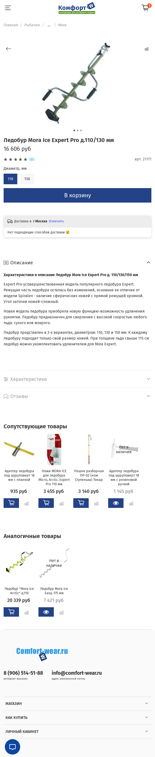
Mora (62, 25)
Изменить (56, 221)
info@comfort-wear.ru (77, 673)
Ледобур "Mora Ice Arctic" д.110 (19, 591)
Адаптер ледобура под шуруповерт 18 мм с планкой (19, 475)
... (49, 25)
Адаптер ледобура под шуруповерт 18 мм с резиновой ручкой (124, 477)
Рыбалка (32, 25)
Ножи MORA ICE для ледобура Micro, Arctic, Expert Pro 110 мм (54, 477)
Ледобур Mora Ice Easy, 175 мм (54, 591)
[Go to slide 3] (81, 130)
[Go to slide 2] (77, 130)
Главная (11, 25)
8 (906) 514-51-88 (23, 673)
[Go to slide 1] (74, 130)
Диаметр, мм (15, 168)
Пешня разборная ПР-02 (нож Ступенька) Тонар (89, 475)
